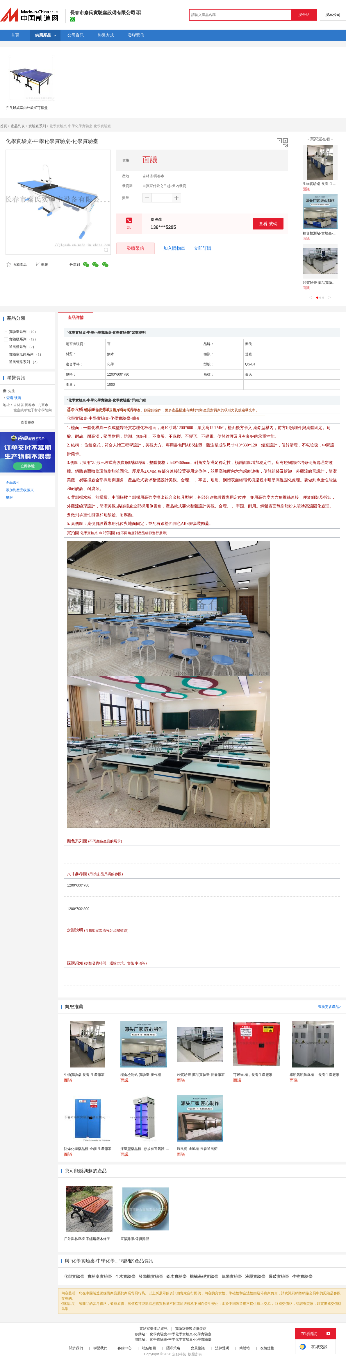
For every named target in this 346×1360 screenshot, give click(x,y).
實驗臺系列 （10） (23, 332)
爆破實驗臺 (279, 1276)
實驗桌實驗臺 (100, 1276)
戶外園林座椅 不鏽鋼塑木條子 (87, 1239)
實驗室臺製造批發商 (190, 1329)
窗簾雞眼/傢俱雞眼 (134, 1239)
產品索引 (13, 482)
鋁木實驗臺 (176, 1276)
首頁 (3, 126)
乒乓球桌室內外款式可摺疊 (27, 108)
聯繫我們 (100, 1348)
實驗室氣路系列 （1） (26, 354)
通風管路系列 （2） (24, 362)
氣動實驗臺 (232, 1276)
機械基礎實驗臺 (204, 1276)
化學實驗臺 (74, 1276)
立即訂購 (202, 248)
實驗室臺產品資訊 (153, 1329)
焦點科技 (179, 1354)
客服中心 (124, 1348)
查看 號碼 (268, 223)
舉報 (41, 265)
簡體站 (244, 1348)
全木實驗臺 (125, 1276)
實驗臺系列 (37, 126)
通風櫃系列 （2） (22, 347)
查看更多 (28, 422)
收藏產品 (16, 265)
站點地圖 (149, 1348)
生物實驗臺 (302, 1276)
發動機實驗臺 (151, 1276)
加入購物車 (174, 248)
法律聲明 (222, 1348)
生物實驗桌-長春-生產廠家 (323, 184)
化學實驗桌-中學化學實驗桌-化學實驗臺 (180, 1334)
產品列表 (18, 126)
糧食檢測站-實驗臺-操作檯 (323, 233)
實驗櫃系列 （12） (23, 339)
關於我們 (76, 1348)
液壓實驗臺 (255, 1276)
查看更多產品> (329, 1007)
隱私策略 (173, 1348)
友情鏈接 (267, 1348)
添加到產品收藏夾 (20, 490)
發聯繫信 (135, 248)
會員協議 (198, 1348)
